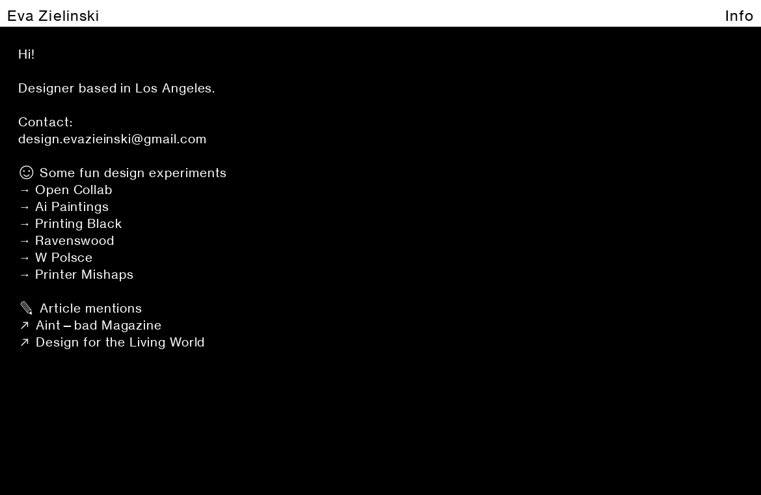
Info (739, 15)
